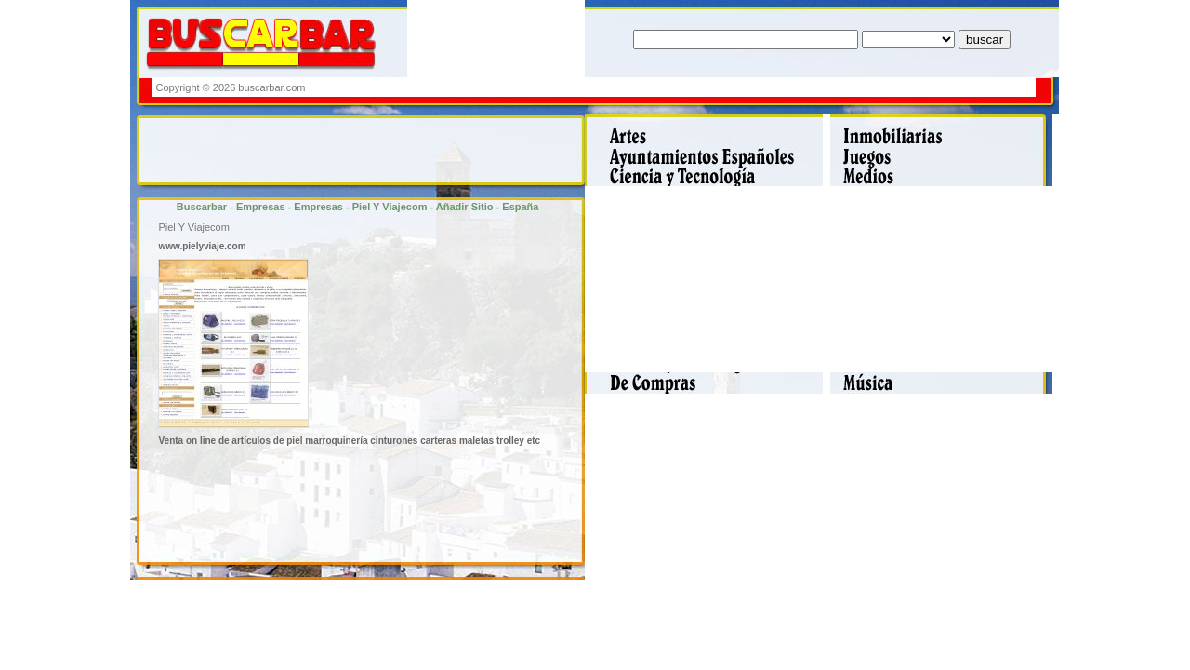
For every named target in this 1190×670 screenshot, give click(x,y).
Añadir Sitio (465, 206)
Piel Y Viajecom (390, 206)
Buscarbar (202, 206)
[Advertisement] (694, 87)
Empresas (260, 206)
